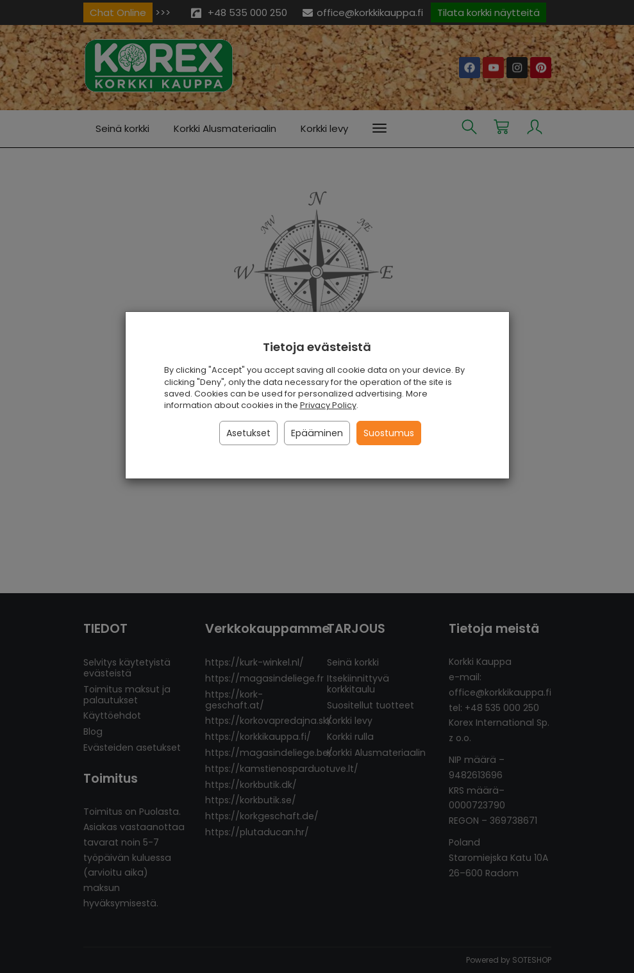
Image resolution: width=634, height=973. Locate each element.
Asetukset (248, 433)
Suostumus (388, 433)
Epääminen (317, 433)
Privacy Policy (328, 405)
